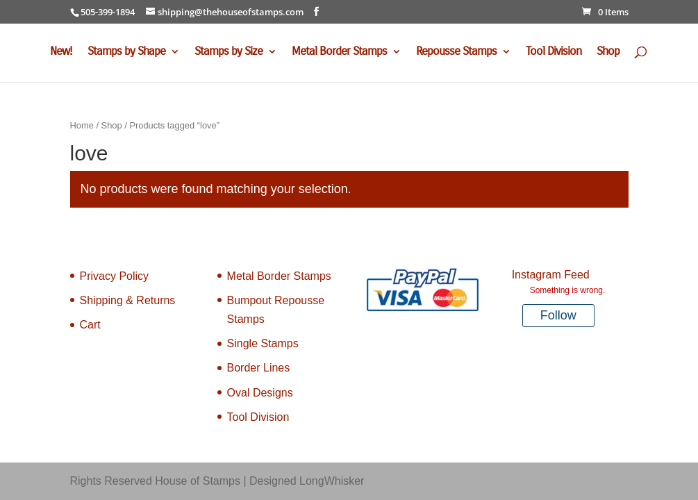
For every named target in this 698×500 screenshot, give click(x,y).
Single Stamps (263, 343)
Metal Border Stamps (339, 52)
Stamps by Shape (126, 52)
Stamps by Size (228, 52)
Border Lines (258, 368)
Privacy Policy (114, 276)
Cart (90, 325)
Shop (608, 52)
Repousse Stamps (456, 52)
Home (82, 125)
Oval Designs (260, 393)
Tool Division (553, 52)
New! (61, 52)
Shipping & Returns (128, 300)
